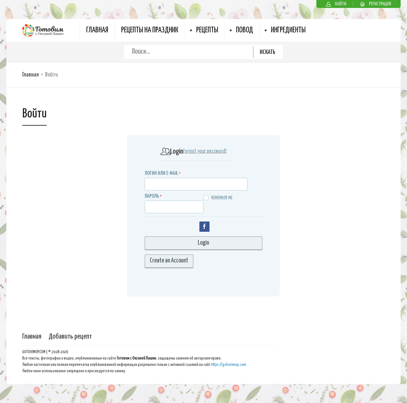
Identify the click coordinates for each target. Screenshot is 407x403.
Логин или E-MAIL (161, 173)
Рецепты (207, 30)
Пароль (152, 196)
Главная (97, 30)
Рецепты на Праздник (149, 30)
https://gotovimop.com (228, 365)
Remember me (218, 197)
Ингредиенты (288, 30)
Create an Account (169, 261)
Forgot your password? (205, 151)
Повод (244, 30)
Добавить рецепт (70, 336)
